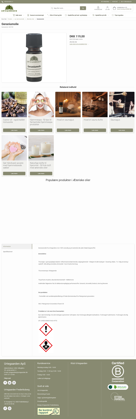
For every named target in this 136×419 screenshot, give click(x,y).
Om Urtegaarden (42, 390)
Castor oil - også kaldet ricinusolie (14, 121)
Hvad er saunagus (65, 120)
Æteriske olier (30, 19)
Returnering (105, 1)
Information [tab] (7, 246)
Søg (83, 8)
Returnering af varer (43, 394)
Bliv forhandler (126, 1)
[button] (18, 15)
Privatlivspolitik (42, 401)
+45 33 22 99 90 (9, 404)
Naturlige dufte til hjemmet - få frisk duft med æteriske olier (40, 165)
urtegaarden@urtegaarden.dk (18, 372)
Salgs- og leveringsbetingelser (46, 397)
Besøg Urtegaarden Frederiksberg (48, 405)
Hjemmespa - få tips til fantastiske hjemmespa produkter (41, 122)
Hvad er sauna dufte (93, 120)
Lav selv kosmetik (19, 19)
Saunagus (115, 120)
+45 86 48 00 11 (11, 370)
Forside (10, 19)
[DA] (9, 8)
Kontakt (115, 1)
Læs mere (14, 130)
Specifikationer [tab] (8, 251)
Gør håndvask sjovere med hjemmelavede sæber (13, 165)
